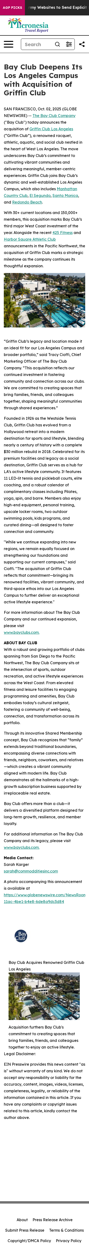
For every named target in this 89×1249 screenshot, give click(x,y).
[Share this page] (82, 44)
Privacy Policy (68, 1240)
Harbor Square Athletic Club (30, 239)
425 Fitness (62, 232)
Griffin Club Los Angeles (51, 129)
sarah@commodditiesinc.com (31, 871)
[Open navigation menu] (8, 44)
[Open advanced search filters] (69, 44)
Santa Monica (65, 195)
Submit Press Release (24, 1230)
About (22, 1219)
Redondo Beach (27, 202)
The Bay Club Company (54, 115)
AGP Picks (12, 7)
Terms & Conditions (66, 1230)
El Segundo (40, 195)
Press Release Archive (53, 1219)
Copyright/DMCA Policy (29, 1240)
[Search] (36, 44)
